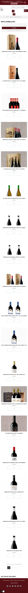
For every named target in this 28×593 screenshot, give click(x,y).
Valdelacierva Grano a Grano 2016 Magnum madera (14, 51)
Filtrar (14, 28)
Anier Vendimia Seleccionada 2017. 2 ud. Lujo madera (14, 315)
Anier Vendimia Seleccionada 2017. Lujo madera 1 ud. (14, 345)
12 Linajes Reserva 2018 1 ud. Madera (14, 433)
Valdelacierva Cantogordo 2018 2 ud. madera (14, 257)
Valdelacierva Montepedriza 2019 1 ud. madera (14, 521)
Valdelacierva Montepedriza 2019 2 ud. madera (14, 227)
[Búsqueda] (19, 7)
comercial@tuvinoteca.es (7, 1)
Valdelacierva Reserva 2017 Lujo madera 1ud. (14, 374)
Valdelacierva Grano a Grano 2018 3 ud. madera (14, 139)
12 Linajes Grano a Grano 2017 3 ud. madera (14, 169)
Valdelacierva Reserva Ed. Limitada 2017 (14, 492)
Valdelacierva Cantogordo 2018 (14, 550)
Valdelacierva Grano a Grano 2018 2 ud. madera (14, 286)
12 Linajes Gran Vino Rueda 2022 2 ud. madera (14, 198)
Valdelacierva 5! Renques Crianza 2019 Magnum (14, 462)
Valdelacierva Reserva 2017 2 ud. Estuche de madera (14, 403)
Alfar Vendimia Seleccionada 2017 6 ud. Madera (14, 110)
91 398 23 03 (19, 1)
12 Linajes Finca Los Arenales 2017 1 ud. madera (14, 80)
